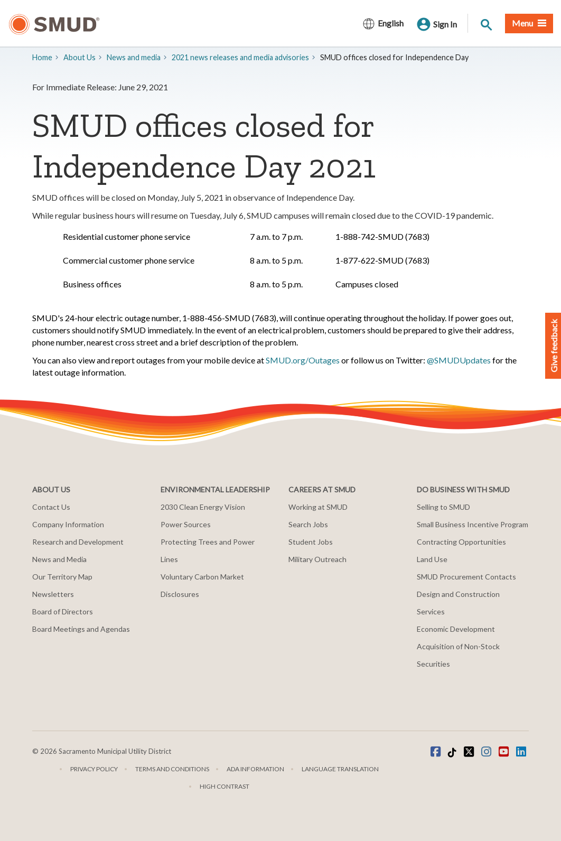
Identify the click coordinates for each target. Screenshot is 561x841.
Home (42, 57)
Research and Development (78, 541)
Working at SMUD (318, 506)
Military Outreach (317, 559)
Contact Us (51, 506)
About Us (79, 57)
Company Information (68, 524)
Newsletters (53, 594)
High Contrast (224, 786)
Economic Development (456, 628)
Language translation (340, 769)
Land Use (432, 559)
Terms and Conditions (172, 769)
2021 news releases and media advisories (240, 57)
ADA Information (255, 769)
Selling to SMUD (443, 506)
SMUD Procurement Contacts (466, 576)
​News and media (134, 57)
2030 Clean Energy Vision (203, 506)
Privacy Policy (94, 769)
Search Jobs (308, 524)
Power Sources (186, 524)
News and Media (59, 559)
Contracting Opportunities (461, 541)
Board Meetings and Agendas (81, 628)
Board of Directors (62, 611)
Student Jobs (310, 541)
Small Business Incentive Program (472, 524)
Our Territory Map (62, 576)
